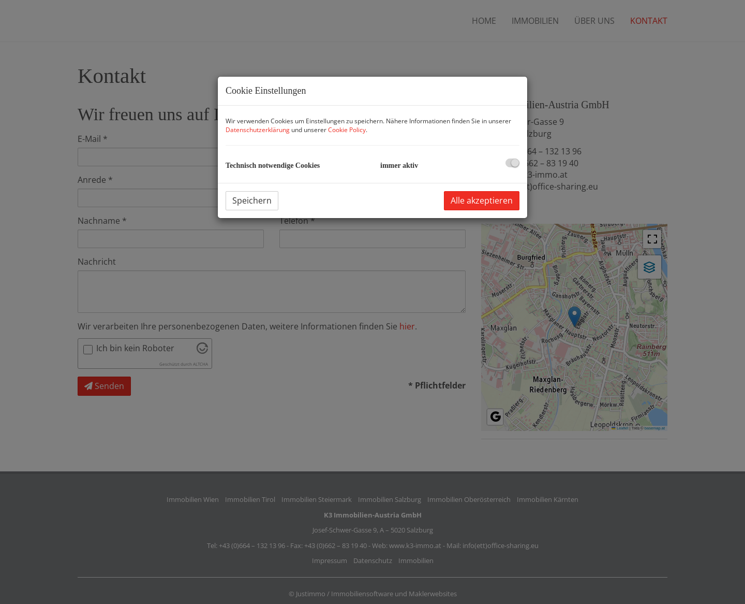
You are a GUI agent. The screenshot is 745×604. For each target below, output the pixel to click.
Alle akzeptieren (482, 200)
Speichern (252, 200)
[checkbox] (512, 163)
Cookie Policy (347, 129)
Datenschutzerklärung (258, 129)
